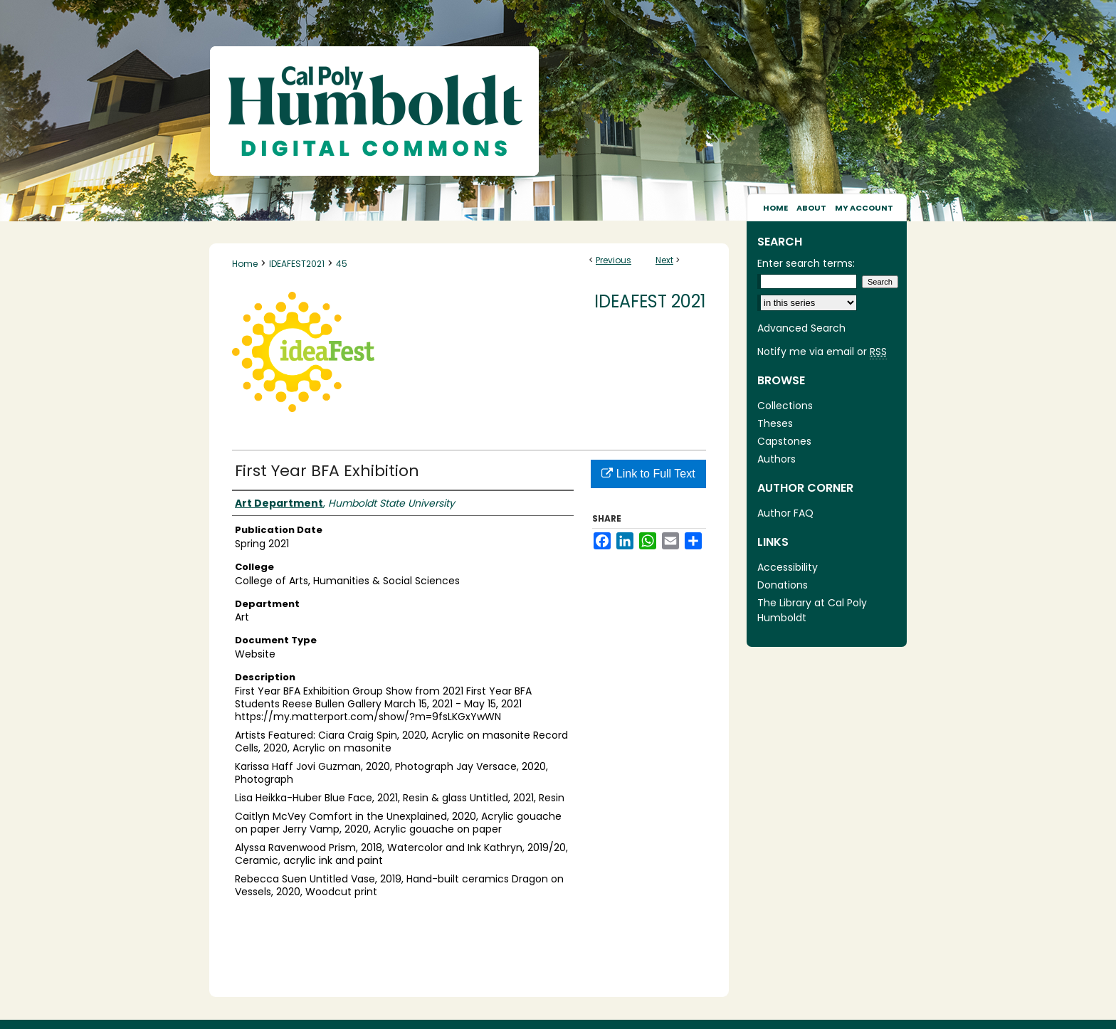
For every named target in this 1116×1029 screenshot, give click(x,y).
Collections (785, 406)
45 (341, 264)
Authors (776, 459)
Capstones (784, 441)
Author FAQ (785, 513)
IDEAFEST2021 (297, 264)
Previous (613, 260)
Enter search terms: (806, 263)
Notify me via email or (822, 351)
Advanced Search (801, 328)
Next (664, 260)
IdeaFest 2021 (650, 301)
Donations (782, 585)
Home (245, 264)
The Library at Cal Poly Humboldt (812, 610)
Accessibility (787, 567)
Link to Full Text (648, 474)
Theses (775, 423)
